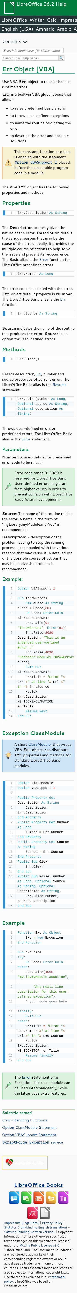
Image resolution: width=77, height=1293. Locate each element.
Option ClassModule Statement (29, 1124)
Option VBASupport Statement (29, 1131)
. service (32, 1138)
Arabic (64, 28)
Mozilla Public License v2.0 (39, 1242)
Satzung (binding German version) (29, 1228)
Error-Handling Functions (24, 1116)
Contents (11, 41)
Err (62, 298)
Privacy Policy (52, 1219)
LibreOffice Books (38, 1181)
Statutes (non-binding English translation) (35, 1224)
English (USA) (17, 28)
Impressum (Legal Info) (21, 1219)
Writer (36, 19)
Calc (52, 19)
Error (43, 259)
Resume (60, 383)
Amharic (45, 28)
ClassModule (39, 741)
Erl (38, 372)
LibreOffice (14, 19)
